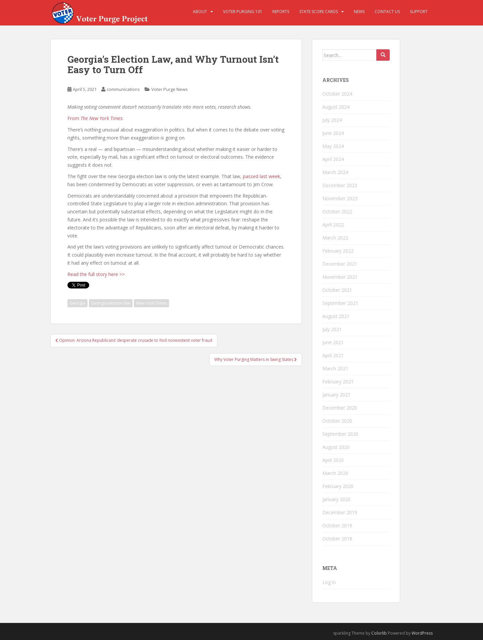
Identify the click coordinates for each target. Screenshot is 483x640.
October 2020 (337, 421)
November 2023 (340, 198)
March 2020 (335, 473)
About (200, 11)
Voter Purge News (169, 89)
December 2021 (339, 264)
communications (123, 89)
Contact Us (387, 11)
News (359, 11)
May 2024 (333, 146)
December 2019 (339, 512)
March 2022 (335, 237)
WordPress (422, 633)
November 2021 (340, 277)
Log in (329, 582)
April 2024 (333, 159)
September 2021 (340, 303)
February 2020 (338, 486)
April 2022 (333, 224)
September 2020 (340, 434)
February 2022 (338, 251)
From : (95, 118)
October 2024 (337, 94)
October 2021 (337, 290)
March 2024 (335, 172)
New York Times (151, 303)
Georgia (77, 303)
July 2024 (332, 120)
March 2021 (335, 368)
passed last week (261, 176)
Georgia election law (110, 303)
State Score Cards (318, 11)
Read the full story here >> (96, 274)
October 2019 (337, 525)
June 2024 (333, 133)
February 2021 (338, 381)
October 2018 (337, 538)
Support (419, 11)
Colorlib (379, 633)
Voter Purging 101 (242, 11)
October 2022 (337, 211)
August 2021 (336, 316)
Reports (280, 11)
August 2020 (336, 447)
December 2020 (339, 408)
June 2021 (333, 342)
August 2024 (336, 107)
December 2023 (339, 185)
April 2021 (333, 355)
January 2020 (336, 499)
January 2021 (336, 394)
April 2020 (333, 460)
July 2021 (332, 329)
